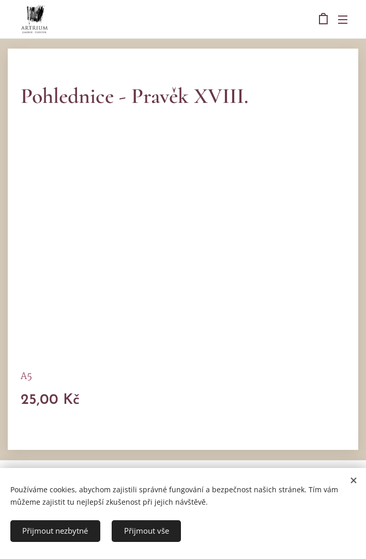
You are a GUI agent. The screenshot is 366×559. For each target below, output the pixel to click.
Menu (342, 19)
